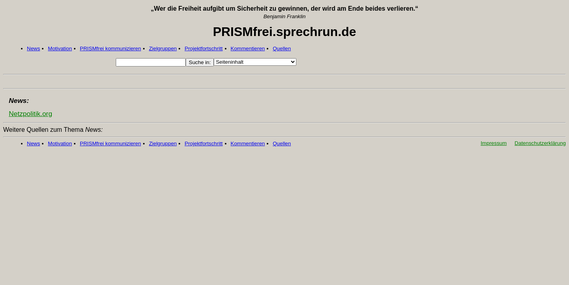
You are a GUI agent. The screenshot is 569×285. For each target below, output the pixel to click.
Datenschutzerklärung (540, 143)
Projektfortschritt (203, 48)
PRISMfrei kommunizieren (110, 48)
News (33, 48)
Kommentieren (248, 48)
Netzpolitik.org (30, 114)
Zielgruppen (163, 48)
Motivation (60, 48)
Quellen (282, 48)
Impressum (493, 143)
